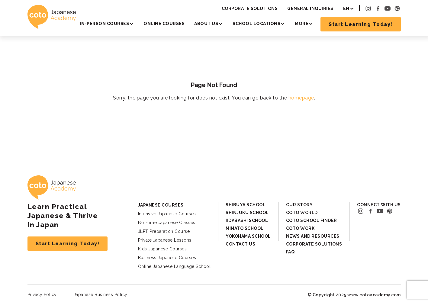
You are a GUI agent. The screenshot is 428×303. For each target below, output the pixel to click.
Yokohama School (248, 236)
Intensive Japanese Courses (167, 213)
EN (346, 8)
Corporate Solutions (250, 8)
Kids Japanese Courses (162, 248)
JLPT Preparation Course (164, 231)
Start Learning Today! (361, 24)
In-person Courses (104, 23)
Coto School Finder (311, 220)
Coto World (302, 212)
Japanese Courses (161, 205)
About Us (206, 23)
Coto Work (300, 228)
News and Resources (313, 236)
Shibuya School (245, 204)
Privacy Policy (42, 294)
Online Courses (164, 23)
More (301, 23)
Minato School (245, 228)
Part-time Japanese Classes (166, 222)
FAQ (290, 251)
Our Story (299, 204)
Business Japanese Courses (167, 257)
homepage (301, 98)
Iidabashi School (247, 220)
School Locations (256, 23)
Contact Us (240, 244)
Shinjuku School (247, 212)
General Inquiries (310, 8)
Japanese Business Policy (100, 294)
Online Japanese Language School (174, 266)
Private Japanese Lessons (164, 240)
